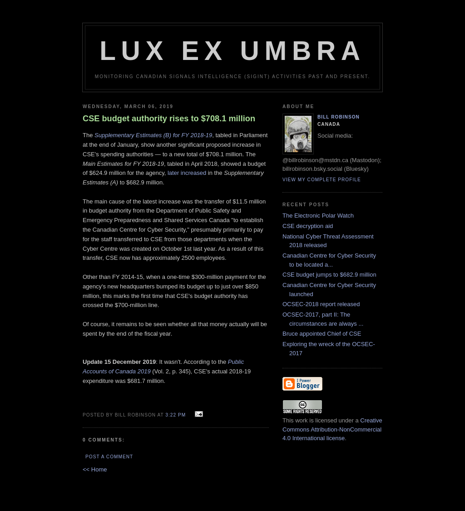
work (301, 420)
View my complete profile (321, 179)
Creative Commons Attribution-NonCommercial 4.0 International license (332, 429)
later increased (187, 172)
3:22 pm (175, 414)
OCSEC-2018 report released (321, 304)
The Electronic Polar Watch (318, 215)
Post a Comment (109, 456)
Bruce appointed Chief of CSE (321, 333)
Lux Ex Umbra (232, 50)
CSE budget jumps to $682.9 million (329, 274)
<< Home (95, 469)
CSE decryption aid (307, 226)
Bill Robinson (338, 116)
